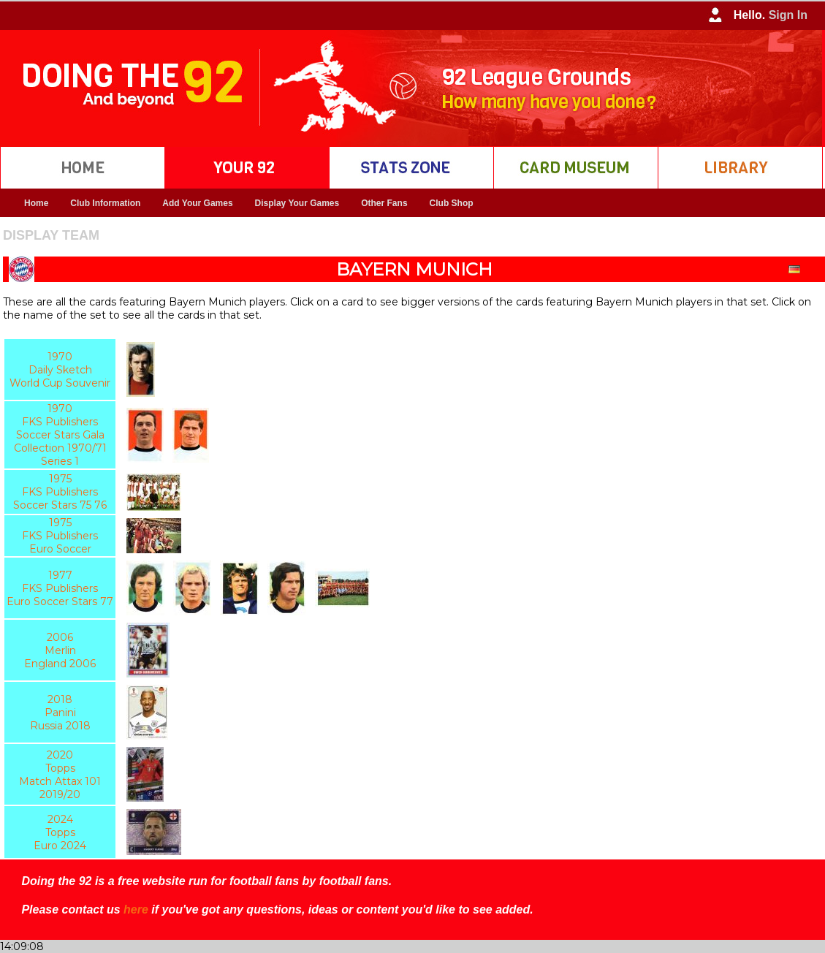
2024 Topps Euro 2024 (60, 832)
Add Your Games (197, 203)
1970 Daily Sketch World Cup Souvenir (59, 370)
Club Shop (452, 203)
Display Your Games (297, 203)
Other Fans (384, 203)
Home (36, 203)
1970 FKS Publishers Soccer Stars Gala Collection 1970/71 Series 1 (60, 435)
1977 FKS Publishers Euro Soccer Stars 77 (60, 588)
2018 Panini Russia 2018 (60, 712)
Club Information (105, 203)
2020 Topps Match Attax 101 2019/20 (60, 774)
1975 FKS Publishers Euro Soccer (60, 535)
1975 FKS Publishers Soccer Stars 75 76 (60, 492)
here (135, 909)
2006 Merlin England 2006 (60, 650)
